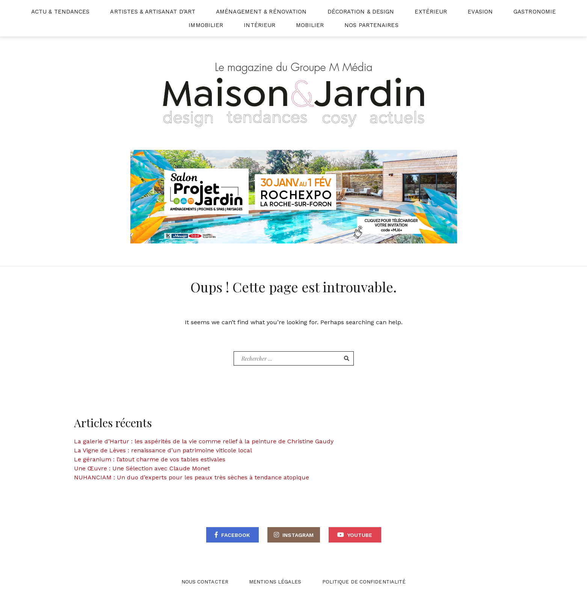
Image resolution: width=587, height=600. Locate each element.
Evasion (480, 11)
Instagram (298, 535)
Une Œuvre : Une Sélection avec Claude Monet (142, 468)
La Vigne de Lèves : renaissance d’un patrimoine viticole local (163, 450)
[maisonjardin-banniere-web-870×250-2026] (293, 196)
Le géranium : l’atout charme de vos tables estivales (149, 459)
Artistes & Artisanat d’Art (152, 11)
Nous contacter (204, 582)
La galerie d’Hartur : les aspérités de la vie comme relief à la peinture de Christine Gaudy (203, 441)
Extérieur (431, 11)
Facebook (235, 535)
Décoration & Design (360, 11)
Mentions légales (275, 582)
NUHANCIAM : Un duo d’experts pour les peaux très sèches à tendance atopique (191, 477)
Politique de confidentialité (364, 582)
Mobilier (310, 25)
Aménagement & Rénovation (261, 11)
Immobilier (206, 25)
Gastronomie (534, 11)
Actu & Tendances (60, 11)
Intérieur (259, 25)
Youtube (359, 535)
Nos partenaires (371, 25)
